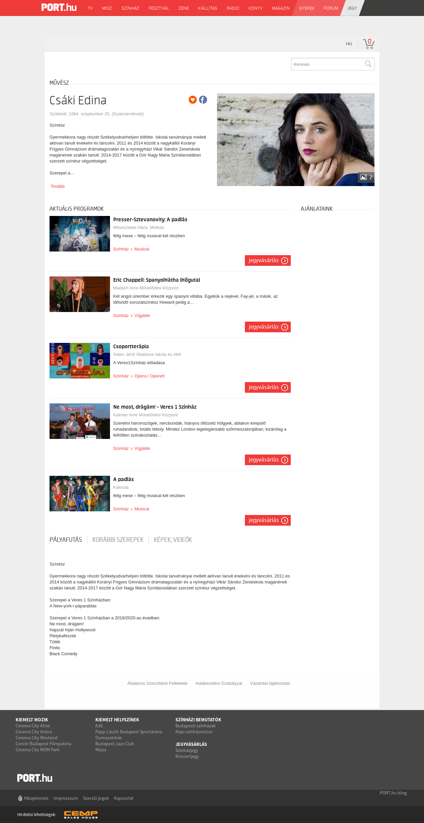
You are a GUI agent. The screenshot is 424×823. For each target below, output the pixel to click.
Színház (121, 249)
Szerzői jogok (96, 798)
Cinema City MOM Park (37, 750)
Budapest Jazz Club (114, 744)
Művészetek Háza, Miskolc (138, 227)
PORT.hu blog (393, 793)
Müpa (100, 750)
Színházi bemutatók (198, 720)
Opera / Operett (149, 375)
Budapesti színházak (195, 726)
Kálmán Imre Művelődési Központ (145, 414)
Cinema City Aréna (34, 732)
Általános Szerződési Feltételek (157, 683)
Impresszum (65, 798)
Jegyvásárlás (264, 260)
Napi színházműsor (194, 732)
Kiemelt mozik (32, 720)
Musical (142, 249)
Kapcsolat (124, 798)
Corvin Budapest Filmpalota (43, 744)
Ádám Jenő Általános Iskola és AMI (147, 354)
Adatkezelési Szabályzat (218, 683)
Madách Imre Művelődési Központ (146, 287)
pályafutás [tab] (66, 540)
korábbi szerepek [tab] (118, 540)
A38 (99, 726)
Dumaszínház (108, 738)
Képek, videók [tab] (173, 540)
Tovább (57, 186)
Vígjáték (142, 315)
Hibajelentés (36, 798)
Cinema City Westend (36, 738)
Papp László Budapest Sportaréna (128, 732)
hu (349, 43)
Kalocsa (121, 487)
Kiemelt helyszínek (117, 720)
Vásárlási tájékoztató (270, 683)
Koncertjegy (187, 756)
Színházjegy (186, 750)
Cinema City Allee (33, 726)
